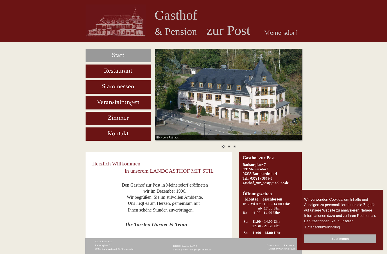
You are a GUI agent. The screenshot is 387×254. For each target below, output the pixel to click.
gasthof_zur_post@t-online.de (196, 249)
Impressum (289, 245)
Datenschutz (273, 245)
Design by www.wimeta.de (281, 248)
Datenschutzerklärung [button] (322, 227)
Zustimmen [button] (340, 239)
